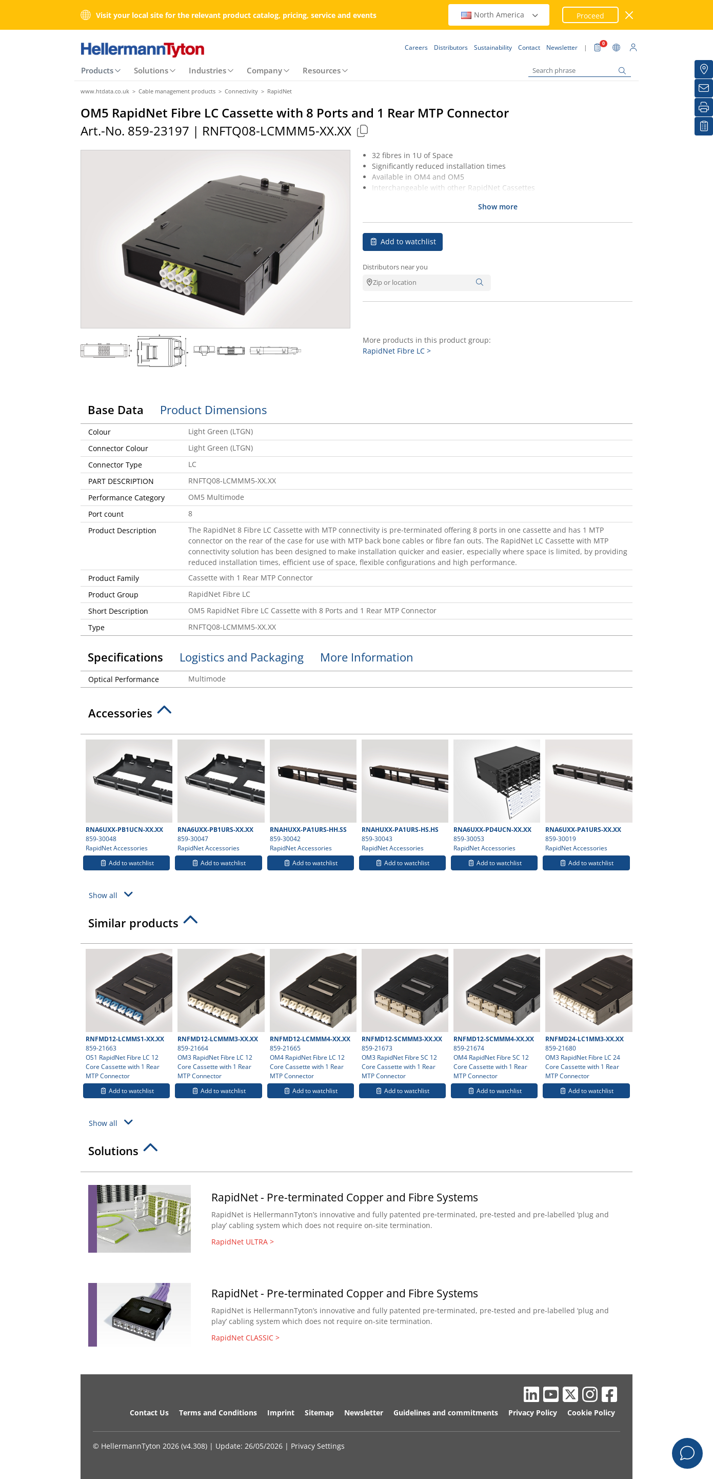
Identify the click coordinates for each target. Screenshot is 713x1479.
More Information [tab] (366, 657)
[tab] (356, 716)
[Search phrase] (579, 70)
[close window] (630, 15)
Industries (207, 70)
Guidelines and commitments (445, 1412)
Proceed (590, 16)
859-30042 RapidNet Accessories (312, 796)
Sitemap (319, 1412)
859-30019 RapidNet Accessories (587, 796)
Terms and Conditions (218, 1412)
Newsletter (363, 1412)
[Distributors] (704, 69)
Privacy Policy (532, 1412)
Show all (112, 894)
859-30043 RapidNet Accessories (404, 796)
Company (264, 70)
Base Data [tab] (116, 409)
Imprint (280, 1412)
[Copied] (362, 131)
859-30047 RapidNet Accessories (219, 796)
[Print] (704, 107)
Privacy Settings (318, 1446)
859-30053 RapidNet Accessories (495, 796)
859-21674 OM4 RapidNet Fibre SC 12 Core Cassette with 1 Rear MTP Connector (495, 1014)
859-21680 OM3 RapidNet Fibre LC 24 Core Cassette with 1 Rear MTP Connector (587, 1014)
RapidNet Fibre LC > (397, 351)
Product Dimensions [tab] (213, 409)
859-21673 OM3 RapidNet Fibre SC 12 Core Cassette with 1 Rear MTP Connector (404, 1014)
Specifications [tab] (125, 657)
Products (97, 70)
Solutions (151, 70)
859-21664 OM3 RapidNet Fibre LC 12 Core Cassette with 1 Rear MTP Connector (219, 1014)
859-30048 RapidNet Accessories (128, 796)
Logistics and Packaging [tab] (242, 657)
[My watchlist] (704, 126)
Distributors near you (395, 266)
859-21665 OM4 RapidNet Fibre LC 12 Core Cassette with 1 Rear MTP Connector (312, 1014)
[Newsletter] (704, 88)
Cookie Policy (591, 1412)
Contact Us (149, 1412)
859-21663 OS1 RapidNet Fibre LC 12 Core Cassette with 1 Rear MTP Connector (128, 1014)
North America (500, 15)
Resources (322, 70)
